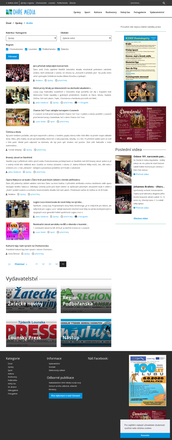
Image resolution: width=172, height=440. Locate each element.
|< (9, 264)
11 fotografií (83, 102)
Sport (87, 12)
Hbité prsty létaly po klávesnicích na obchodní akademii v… (62, 88)
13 (50, 264)
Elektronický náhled (57, 370)
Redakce (39, 80)
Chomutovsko (41, 3)
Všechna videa (141, 218)
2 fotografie (83, 216)
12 (43, 264)
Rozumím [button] (145, 435)
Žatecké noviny (25, 304)
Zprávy (77, 12)
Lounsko (51, 3)
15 (63, 264)
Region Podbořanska (78, 301)
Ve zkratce (12, 387)
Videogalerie (13, 390)
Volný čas (125, 12)
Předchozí (21, 264)
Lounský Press (24, 338)
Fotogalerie (140, 12)
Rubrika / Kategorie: (16, 32)
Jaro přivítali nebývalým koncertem (50, 65)
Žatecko (73, 3)
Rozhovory (111, 12)
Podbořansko (62, 3)
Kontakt (52, 367)
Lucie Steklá (41, 121)
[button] (152, 428)
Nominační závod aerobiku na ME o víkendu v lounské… (60, 224)
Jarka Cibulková (42, 102)
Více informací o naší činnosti (65, 395)
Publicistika (12, 380)
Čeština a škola (13, 132)
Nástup (71, 338)
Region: (10, 44)
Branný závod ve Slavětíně (19, 157)
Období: (65, 32)
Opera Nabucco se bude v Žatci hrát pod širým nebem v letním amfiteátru (43, 179)
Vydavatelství (157, 12)
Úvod (8, 23)
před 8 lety (62, 80)
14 (56, 264)
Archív (29, 23)
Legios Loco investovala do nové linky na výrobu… (58, 202)
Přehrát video (141, 174)
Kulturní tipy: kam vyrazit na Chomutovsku (27, 245)
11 (36, 264)
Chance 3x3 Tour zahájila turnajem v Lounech (56, 110)
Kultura (98, 12)
